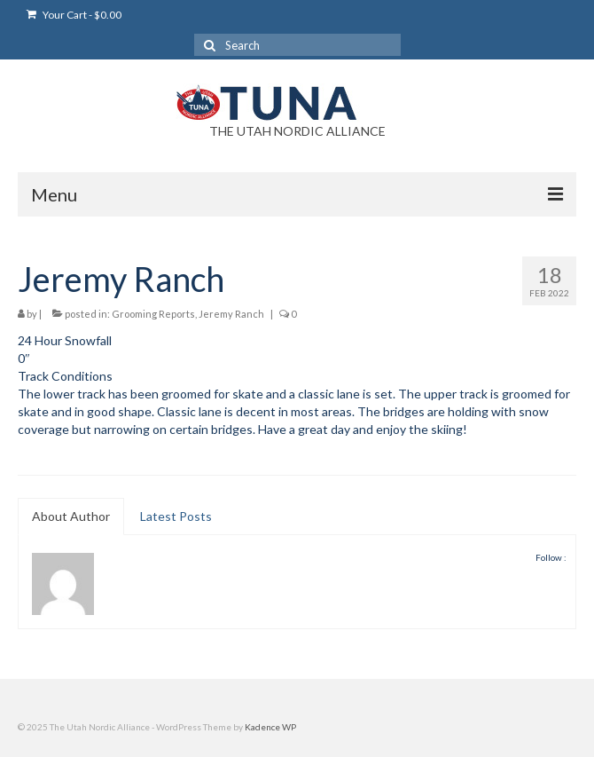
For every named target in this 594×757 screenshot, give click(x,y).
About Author (71, 516)
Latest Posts (176, 516)
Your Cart (74, 14)
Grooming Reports (153, 313)
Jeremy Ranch (231, 313)
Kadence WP (270, 727)
